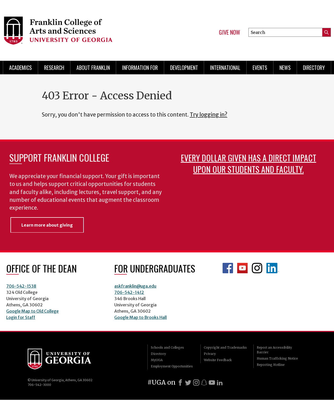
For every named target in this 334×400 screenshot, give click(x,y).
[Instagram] (196, 382)
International (225, 67)
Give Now (229, 32)
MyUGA (157, 360)
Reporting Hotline (271, 365)
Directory (314, 67)
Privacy (210, 354)
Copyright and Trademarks (225, 347)
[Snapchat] (204, 382)
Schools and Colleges (167, 347)
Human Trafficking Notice (277, 358)
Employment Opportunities (172, 366)
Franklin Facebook (228, 268)
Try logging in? (208, 114)
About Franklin (93, 67)
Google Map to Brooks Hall (140, 317)
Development (184, 67)
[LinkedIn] (220, 382)
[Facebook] (180, 382)
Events (260, 67)
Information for (140, 67)
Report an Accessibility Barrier (274, 350)
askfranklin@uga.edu (135, 286)
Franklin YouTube (242, 268)
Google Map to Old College (32, 311)
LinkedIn (272, 268)
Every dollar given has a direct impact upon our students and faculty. (248, 163)
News (285, 67)
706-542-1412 (129, 292)
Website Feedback (218, 360)
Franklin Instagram (257, 268)
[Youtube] (212, 382)
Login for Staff (20, 317)
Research (54, 67)
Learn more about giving (47, 225)
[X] (188, 382)
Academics (20, 67)
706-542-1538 (21, 286)
